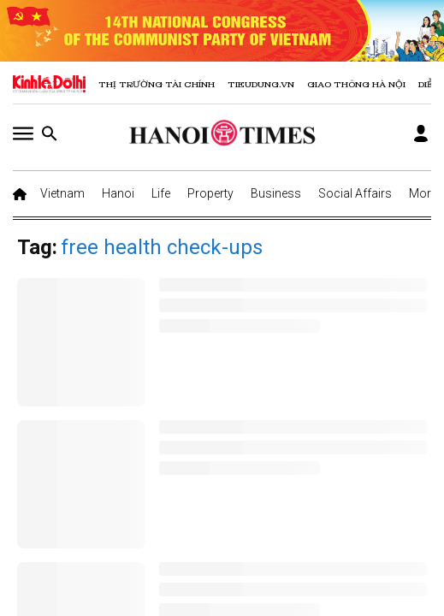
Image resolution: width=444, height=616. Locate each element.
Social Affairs (355, 193)
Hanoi (118, 193)
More (423, 193)
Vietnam (62, 193)
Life (160, 193)
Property (210, 193)
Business (276, 193)
